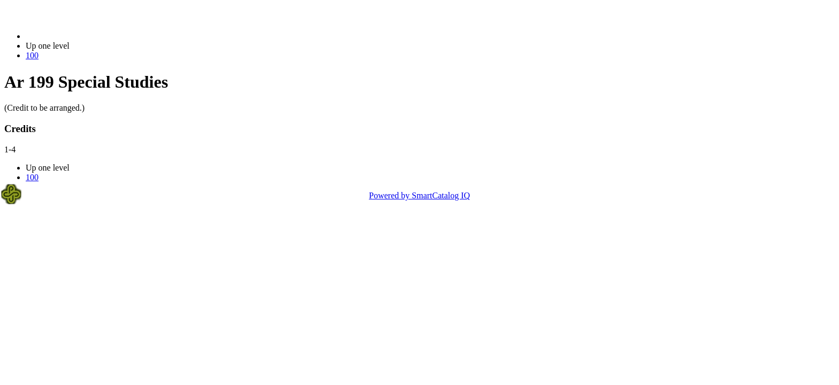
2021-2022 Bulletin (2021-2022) (82, 36)
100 (32, 55)
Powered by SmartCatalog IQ (419, 195)
